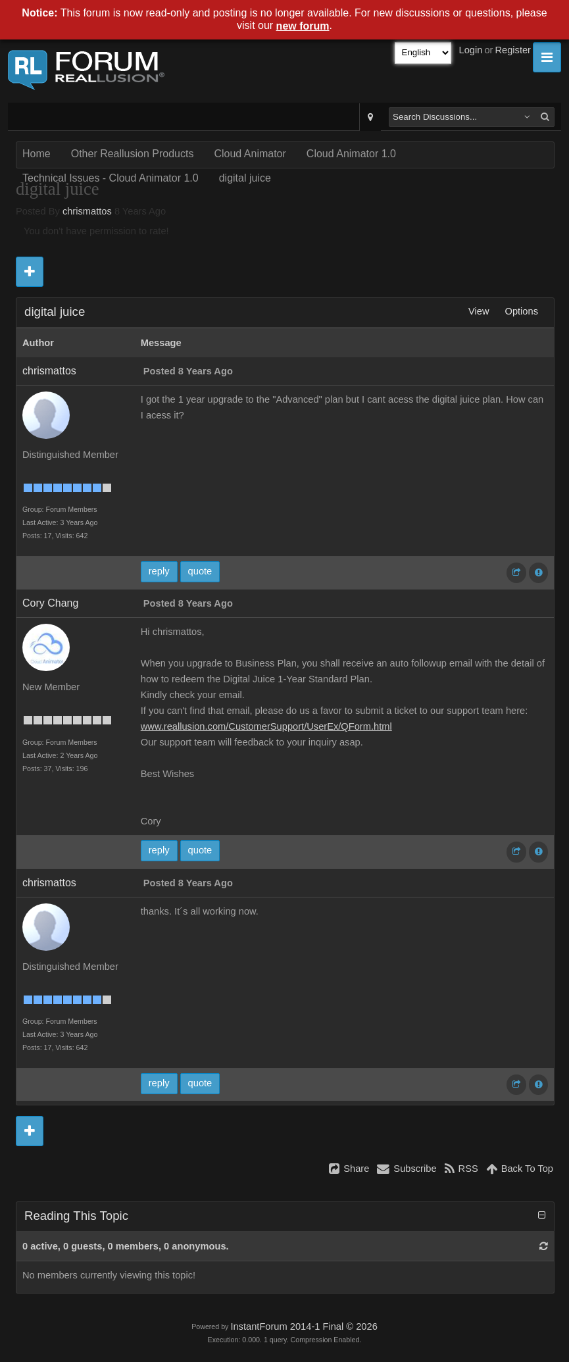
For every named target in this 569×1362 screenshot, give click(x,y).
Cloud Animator (249, 153)
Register (513, 50)
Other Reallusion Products (132, 153)
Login (471, 50)
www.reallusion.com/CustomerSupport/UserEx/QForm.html (266, 726)
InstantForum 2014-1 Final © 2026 (303, 1326)
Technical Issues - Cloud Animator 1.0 (110, 178)
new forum (303, 26)
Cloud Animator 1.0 (351, 153)
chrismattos (87, 211)
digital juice (245, 178)
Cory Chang (50, 603)
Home (36, 153)
